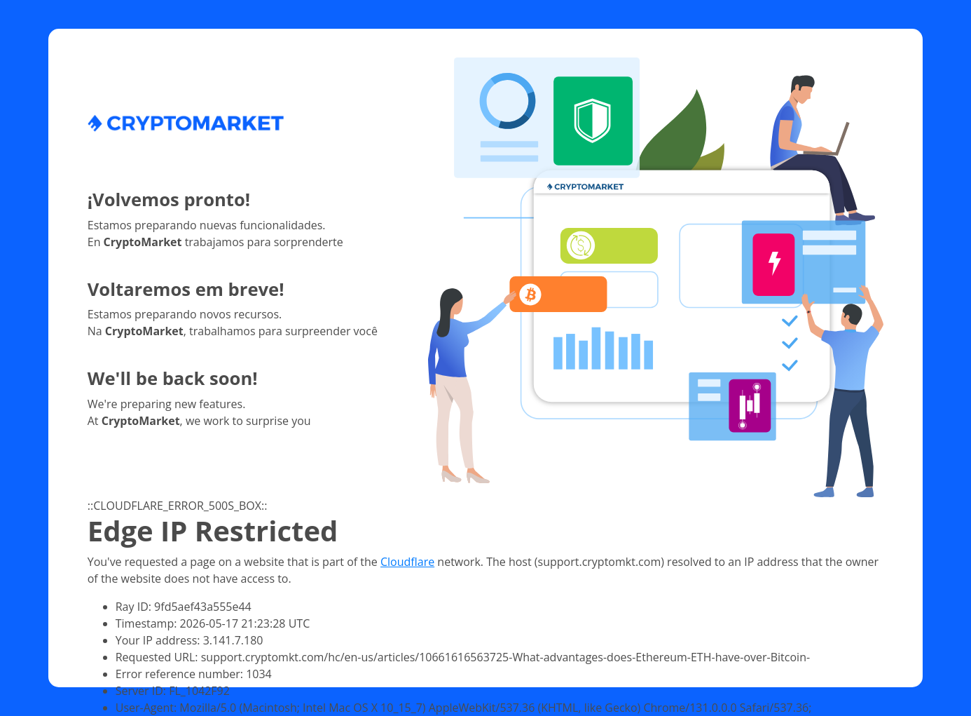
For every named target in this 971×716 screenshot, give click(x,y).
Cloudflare (407, 561)
